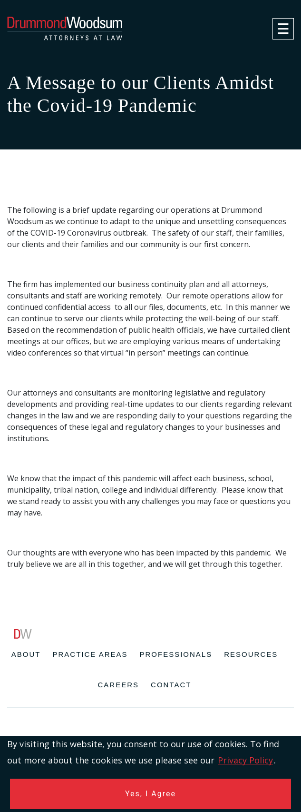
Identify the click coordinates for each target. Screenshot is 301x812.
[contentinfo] (150, 720)
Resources (251, 654)
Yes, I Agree (150, 793)
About (26, 654)
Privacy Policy (245, 760)
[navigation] (283, 29)
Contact (171, 685)
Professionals (176, 654)
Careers (118, 685)
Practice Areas (89, 654)
